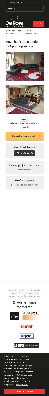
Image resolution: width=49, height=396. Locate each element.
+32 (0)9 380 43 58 (15, 2)
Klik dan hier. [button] (22, 384)
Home (8, 31)
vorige (24, 119)
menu (39, 23)
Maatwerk (28, 31)
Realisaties (17, 31)
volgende (24, 127)
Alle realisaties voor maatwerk (24, 123)
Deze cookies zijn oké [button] (24, 391)
